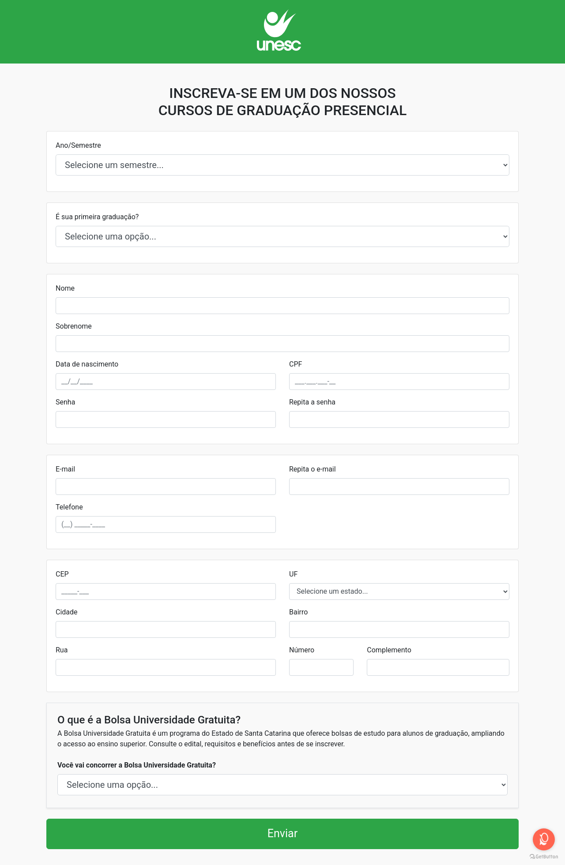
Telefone (69, 507)
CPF (295, 364)
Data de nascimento (87, 364)
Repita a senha (312, 402)
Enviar (282, 833)
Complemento (389, 650)
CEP (62, 574)
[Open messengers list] (544, 839)
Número (301, 650)
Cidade (67, 612)
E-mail (65, 469)
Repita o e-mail (312, 469)
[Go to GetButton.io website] (544, 856)
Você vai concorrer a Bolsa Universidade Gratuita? (136, 765)
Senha (65, 402)
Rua (62, 650)
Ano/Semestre (78, 145)
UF (293, 574)
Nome (65, 288)
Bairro (298, 612)
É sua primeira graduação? (97, 217)
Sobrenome (74, 326)
